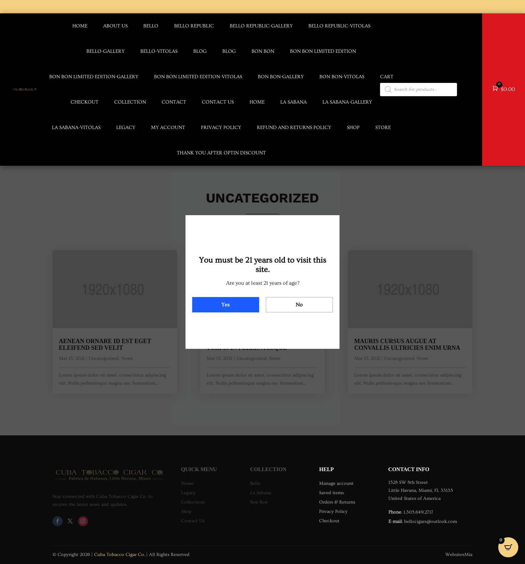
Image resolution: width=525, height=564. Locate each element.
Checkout (84, 102)
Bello (150, 26)
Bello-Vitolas (158, 51)
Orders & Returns (337, 502)
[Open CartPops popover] (508, 547)
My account (168, 127)
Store (383, 127)
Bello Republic (194, 26)
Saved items (331, 493)
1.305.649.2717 (418, 512)
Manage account (336, 483)
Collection (130, 102)
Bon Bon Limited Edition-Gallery (93, 77)
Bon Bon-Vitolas (341, 77)
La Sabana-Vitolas (76, 127)
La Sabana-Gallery (347, 102)
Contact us (218, 102)
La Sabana (293, 102)
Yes (225, 305)
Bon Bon (262, 51)
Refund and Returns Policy (294, 127)
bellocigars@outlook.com (430, 521)
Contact (174, 102)
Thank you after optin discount (221, 153)
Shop (353, 127)
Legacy (125, 127)
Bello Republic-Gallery (261, 26)
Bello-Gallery (105, 51)
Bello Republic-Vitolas (339, 26)
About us (115, 26)
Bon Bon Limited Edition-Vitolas (198, 77)
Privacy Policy (221, 127)
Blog (200, 51)
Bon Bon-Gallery (281, 77)
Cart (386, 77)
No (299, 305)
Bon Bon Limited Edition (323, 51)
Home (79, 26)
